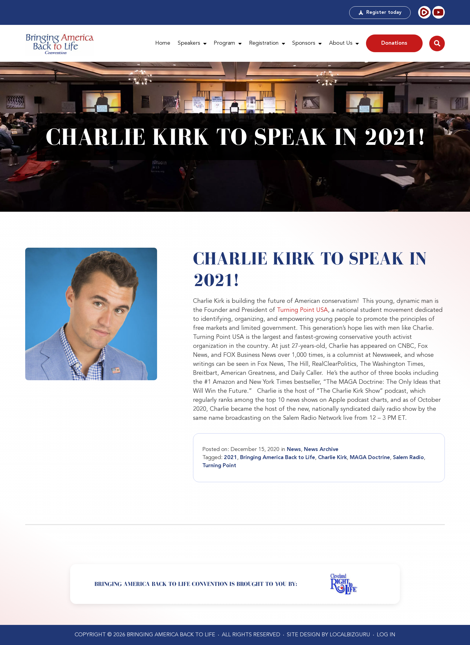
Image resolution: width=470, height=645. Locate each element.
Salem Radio (408, 457)
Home (162, 43)
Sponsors (307, 43)
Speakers (192, 43)
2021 (230, 457)
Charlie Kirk (332, 457)
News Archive (321, 449)
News (294, 449)
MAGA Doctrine (370, 457)
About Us (344, 43)
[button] (437, 43)
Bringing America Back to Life (277, 457)
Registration (267, 43)
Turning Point (219, 465)
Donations (394, 43)
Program (228, 43)
